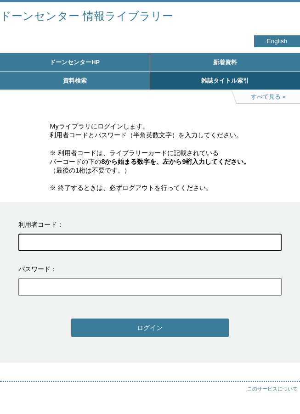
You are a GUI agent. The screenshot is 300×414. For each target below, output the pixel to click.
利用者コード (37, 224)
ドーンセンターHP (75, 62)
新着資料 (225, 62)
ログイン (150, 327)
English (277, 41)
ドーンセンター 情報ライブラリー (86, 16)
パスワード (34, 269)
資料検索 (75, 80)
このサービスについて (272, 389)
